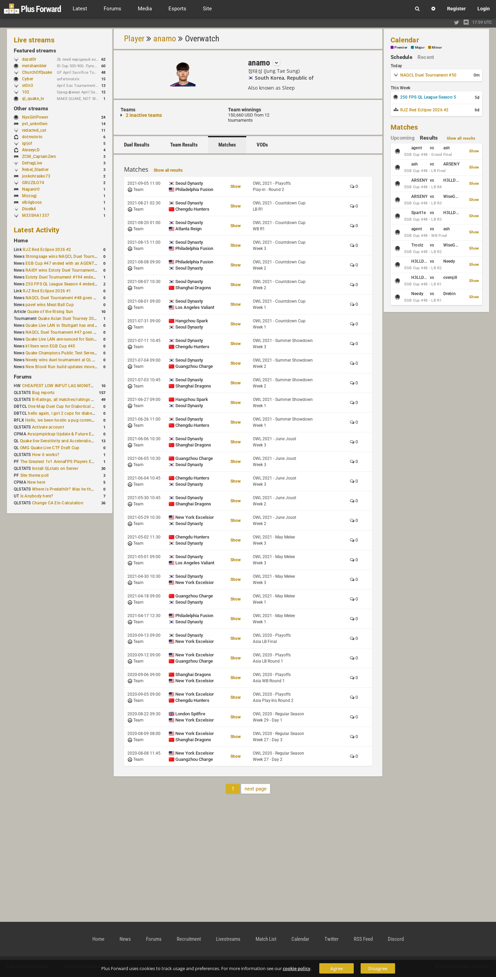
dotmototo (32, 136)
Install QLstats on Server (55, 468)
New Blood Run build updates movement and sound (75, 366)
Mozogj (29, 195)
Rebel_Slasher (35, 169)
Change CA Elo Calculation (57, 503)
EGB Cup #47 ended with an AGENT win (63, 263)
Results (429, 138)
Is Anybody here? (36, 496)
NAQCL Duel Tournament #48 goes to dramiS (68, 297)
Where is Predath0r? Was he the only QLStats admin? (82, 489)
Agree (336, 968)
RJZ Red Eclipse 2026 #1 (47, 291)
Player (134, 38)
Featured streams (35, 51)
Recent (425, 57)
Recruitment (189, 939)
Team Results (184, 145)
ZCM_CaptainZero (39, 156)
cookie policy (296, 968)
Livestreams (228, 939)
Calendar (405, 40)
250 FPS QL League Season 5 (428, 97)
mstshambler (37, 65)
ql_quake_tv (33, 98)
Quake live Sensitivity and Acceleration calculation (67, 441)
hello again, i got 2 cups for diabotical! (64, 413)
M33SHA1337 (35, 215)
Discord (396, 939)
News (125, 939)
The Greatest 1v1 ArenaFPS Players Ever (58, 461)
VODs (262, 145)
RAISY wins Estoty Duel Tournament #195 (65, 270)
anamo (164, 38)
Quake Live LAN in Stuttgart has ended (62, 325)
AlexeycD (31, 150)
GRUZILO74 (33, 182)
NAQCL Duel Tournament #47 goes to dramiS (68, 332)
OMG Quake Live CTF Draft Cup (50, 447)
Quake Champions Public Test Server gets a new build (76, 353)
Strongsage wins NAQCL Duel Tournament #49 (70, 256)
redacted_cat (34, 130)
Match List (266, 939)
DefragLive (32, 163)
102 (29, 92)
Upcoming (403, 138)
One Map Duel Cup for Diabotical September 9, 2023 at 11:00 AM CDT (95, 406)
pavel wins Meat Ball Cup (49, 304)
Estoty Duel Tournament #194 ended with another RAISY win (83, 277)
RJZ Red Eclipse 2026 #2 (47, 249)
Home (21, 241)
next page (256, 789)
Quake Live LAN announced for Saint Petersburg (71, 339)
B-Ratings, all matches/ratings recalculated (73, 399)
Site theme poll (34, 475)
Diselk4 (29, 209)
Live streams (34, 40)
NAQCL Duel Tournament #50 (428, 75)
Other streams (31, 108)
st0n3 (27, 85)
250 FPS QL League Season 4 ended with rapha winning (78, 284)
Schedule (401, 57)
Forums (23, 377)
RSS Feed (363, 939)
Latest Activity (37, 230)
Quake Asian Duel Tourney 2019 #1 (71, 318)
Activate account (48, 427)
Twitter (331, 939)
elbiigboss (32, 202)
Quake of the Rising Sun (50, 311)
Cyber (31, 79)
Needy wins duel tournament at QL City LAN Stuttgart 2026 (81, 359)
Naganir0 (31, 189)
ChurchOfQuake (37, 72)
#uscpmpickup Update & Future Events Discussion (75, 434)
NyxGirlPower (35, 117)
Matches (227, 145)
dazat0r (32, 59)
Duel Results (136, 145)
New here (36, 482)
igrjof (27, 143)
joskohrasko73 (36, 176)
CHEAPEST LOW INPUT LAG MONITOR (59, 385)
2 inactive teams (144, 115)
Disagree (377, 968)
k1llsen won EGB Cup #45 (50, 346)
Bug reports (43, 392)
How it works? (45, 454)
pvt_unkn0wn (35, 123)
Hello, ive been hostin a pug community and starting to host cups (87, 420)
